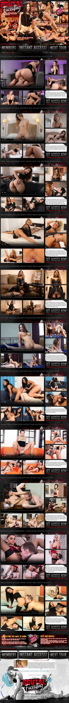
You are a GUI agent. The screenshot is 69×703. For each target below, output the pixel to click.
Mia (47, 407)
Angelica (48, 91)
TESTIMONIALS (50, 648)
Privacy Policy (36, 671)
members (9, 48)
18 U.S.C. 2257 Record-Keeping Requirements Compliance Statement (34, 670)
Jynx (47, 514)
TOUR (42, 648)
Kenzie (47, 354)
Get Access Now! (56, 102)
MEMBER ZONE (21, 648)
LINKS (66, 648)
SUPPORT (59, 648)
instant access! (33, 48)
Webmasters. (34, 677)
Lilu (50, 407)
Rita (47, 197)
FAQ (40, 671)
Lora (47, 249)
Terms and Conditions (45, 671)
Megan (47, 460)
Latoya (47, 565)
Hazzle (47, 144)
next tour (59, 48)
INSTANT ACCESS (33, 648)
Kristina (48, 617)
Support (31, 671)
